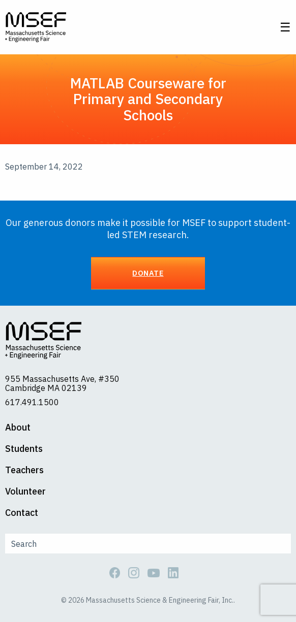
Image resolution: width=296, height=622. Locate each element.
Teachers (24, 470)
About (18, 427)
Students (24, 448)
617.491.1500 (32, 402)
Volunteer (25, 491)
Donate (147, 273)
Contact (21, 512)
